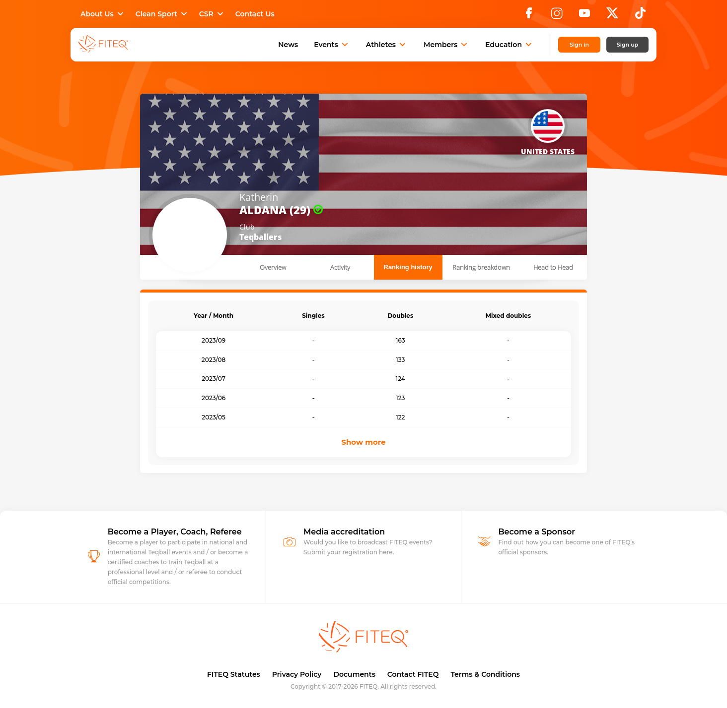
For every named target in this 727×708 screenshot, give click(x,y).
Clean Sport (162, 14)
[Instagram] (557, 16)
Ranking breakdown (481, 267)
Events (332, 45)
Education (509, 45)
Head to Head (553, 267)
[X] (612, 16)
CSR (212, 14)
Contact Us (255, 13)
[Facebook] (529, 16)
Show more (363, 442)
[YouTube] (584, 16)
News (288, 44)
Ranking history (408, 267)
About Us (103, 14)
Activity (340, 267)
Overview (273, 267)
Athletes (387, 45)
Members (446, 45)
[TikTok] (640, 16)
